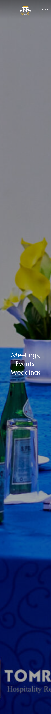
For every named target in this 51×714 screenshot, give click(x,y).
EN (43, 9)
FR (47, 9)
